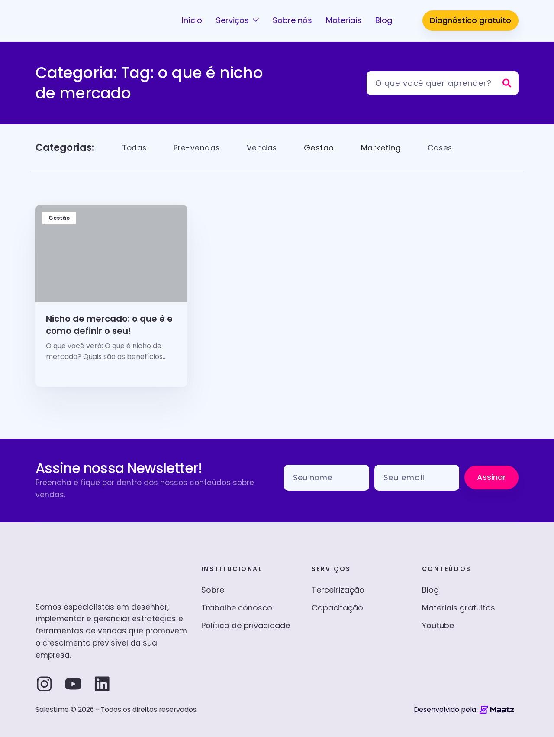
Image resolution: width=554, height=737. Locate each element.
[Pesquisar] (443, 83)
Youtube (438, 625)
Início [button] (192, 20)
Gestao (321, 147)
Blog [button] (383, 20)
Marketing (384, 147)
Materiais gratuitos (458, 607)
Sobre (212, 589)
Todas (135, 147)
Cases (443, 147)
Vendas (264, 147)
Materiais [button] (343, 20)
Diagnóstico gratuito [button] (470, 20)
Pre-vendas (198, 147)
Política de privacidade (245, 625)
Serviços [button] (233, 20)
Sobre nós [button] (292, 20)
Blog (430, 589)
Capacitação (337, 607)
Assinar (491, 477)
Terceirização (338, 589)
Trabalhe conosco (236, 607)
